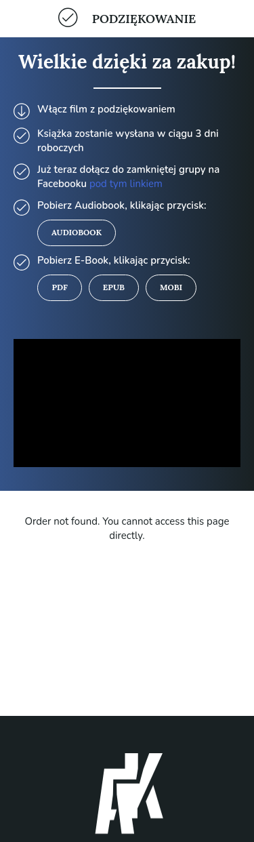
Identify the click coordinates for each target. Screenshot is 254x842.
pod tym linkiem (126, 184)
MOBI (171, 287)
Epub (114, 287)
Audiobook (76, 232)
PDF (59, 287)
